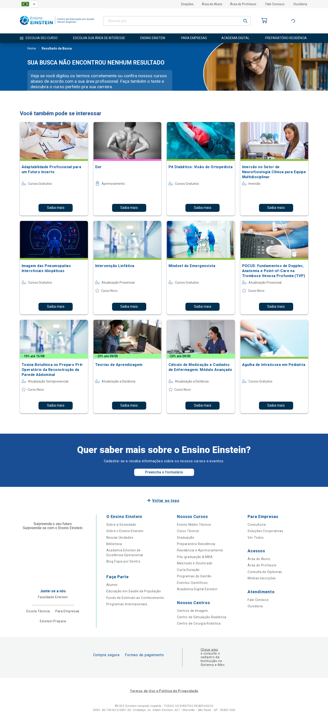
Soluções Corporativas (265, 531)
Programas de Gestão (194, 576)
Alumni (112, 585)
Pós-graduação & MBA (195, 557)
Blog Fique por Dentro (123, 561)
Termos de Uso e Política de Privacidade (164, 691)
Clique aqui (209, 649)
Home (31, 49)
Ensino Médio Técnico (194, 524)
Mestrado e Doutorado (195, 563)
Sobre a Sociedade (121, 524)
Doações (187, 4)
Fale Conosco (274, 4)
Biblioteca (114, 544)
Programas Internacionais (126, 604)
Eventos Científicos (192, 583)
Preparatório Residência (196, 544)
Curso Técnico (188, 531)
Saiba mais (55, 207)
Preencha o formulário (164, 472)
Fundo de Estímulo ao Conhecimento (135, 598)
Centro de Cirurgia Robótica (199, 623)
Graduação (185, 537)
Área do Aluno (212, 4)
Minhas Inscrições (262, 578)
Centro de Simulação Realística (201, 617)
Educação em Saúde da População (133, 591)
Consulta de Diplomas (265, 572)
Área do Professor (243, 4)
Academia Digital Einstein (197, 589)
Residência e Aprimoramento (200, 550)
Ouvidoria (300, 4)
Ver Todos (256, 537)
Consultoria (257, 524)
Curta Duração (188, 570)
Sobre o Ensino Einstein (125, 531)
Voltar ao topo (165, 500)
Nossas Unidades (119, 537)
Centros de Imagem (192, 611)
